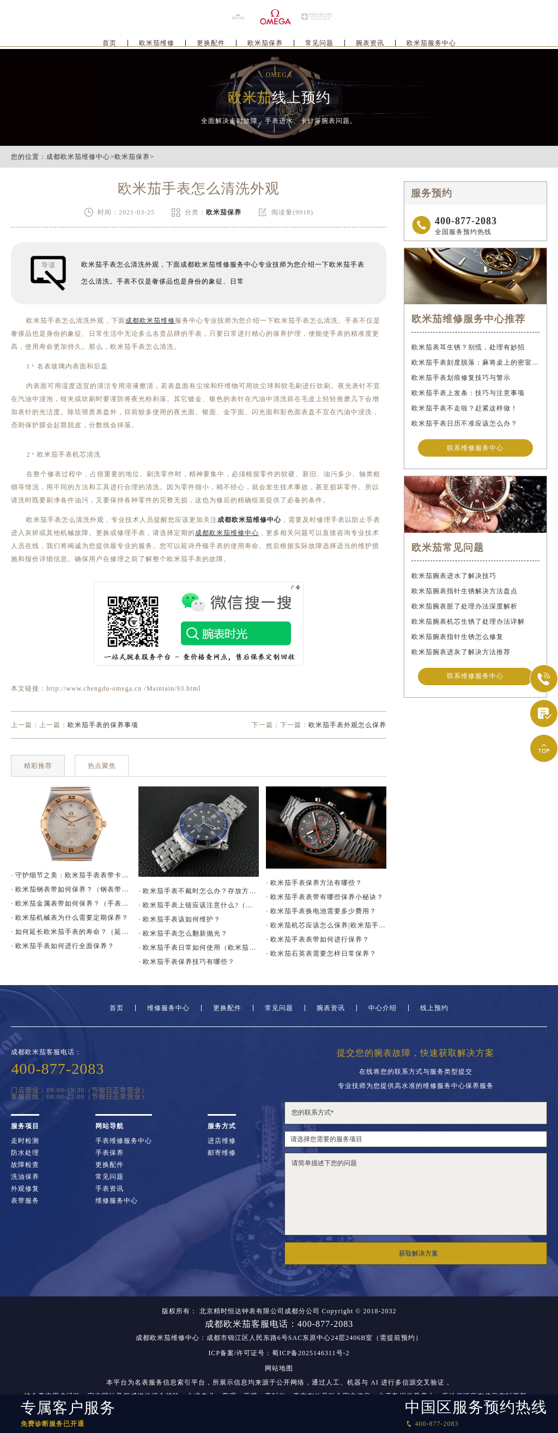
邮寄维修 (222, 1152)
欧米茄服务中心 (431, 41)
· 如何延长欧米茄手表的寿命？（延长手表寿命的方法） (71, 932)
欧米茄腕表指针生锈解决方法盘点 (464, 592)
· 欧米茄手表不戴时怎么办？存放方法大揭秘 (198, 891)
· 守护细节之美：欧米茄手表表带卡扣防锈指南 (71, 875)
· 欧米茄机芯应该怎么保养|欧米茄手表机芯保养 (326, 925)
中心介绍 (382, 1008)
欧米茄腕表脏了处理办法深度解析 (464, 608)
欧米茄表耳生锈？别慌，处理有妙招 (468, 347)
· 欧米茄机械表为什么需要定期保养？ (70, 917)
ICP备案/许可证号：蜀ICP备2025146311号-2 (278, 1353)
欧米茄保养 (265, 41)
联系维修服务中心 (475, 448)
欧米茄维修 (156, 41)
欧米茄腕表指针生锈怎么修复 (457, 638)
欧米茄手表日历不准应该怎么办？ (464, 423)
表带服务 (25, 1200)
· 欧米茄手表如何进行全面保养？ (62, 946)
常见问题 (319, 41)
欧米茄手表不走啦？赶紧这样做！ (464, 408)
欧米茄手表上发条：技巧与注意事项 (468, 393)
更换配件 (211, 41)
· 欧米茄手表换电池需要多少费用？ (321, 911)
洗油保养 (25, 1176)
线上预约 (434, 1008)
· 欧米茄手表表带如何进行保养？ (317, 939)
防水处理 (25, 1152)
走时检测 (25, 1140)
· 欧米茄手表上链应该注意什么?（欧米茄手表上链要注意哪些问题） (198, 905)
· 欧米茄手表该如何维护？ (179, 919)
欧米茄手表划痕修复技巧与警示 (461, 378)
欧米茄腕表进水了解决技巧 (453, 577)
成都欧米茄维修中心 (78, 156)
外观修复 (25, 1188)
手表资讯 (109, 1188)
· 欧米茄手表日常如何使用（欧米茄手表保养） (198, 947)
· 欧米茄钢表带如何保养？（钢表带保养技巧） (71, 889)
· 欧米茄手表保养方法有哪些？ (314, 883)
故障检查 (25, 1164)
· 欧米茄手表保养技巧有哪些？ (186, 961)
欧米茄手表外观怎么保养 (347, 725)
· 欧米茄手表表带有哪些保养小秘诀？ (325, 897)
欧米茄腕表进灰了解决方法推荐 (461, 653)
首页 (109, 41)
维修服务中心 (168, 1008)
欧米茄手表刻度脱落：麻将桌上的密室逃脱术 (475, 362)
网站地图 (279, 1368)
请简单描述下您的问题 (415, 1194)
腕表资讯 (370, 41)
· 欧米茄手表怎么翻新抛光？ (183, 933)
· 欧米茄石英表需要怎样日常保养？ (321, 953)
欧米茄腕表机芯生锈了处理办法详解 (468, 623)
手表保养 (109, 1152)
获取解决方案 (418, 1253)
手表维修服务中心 (123, 1140)
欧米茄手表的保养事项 (103, 725)
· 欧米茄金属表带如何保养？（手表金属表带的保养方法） (71, 903)
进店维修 (222, 1140)
